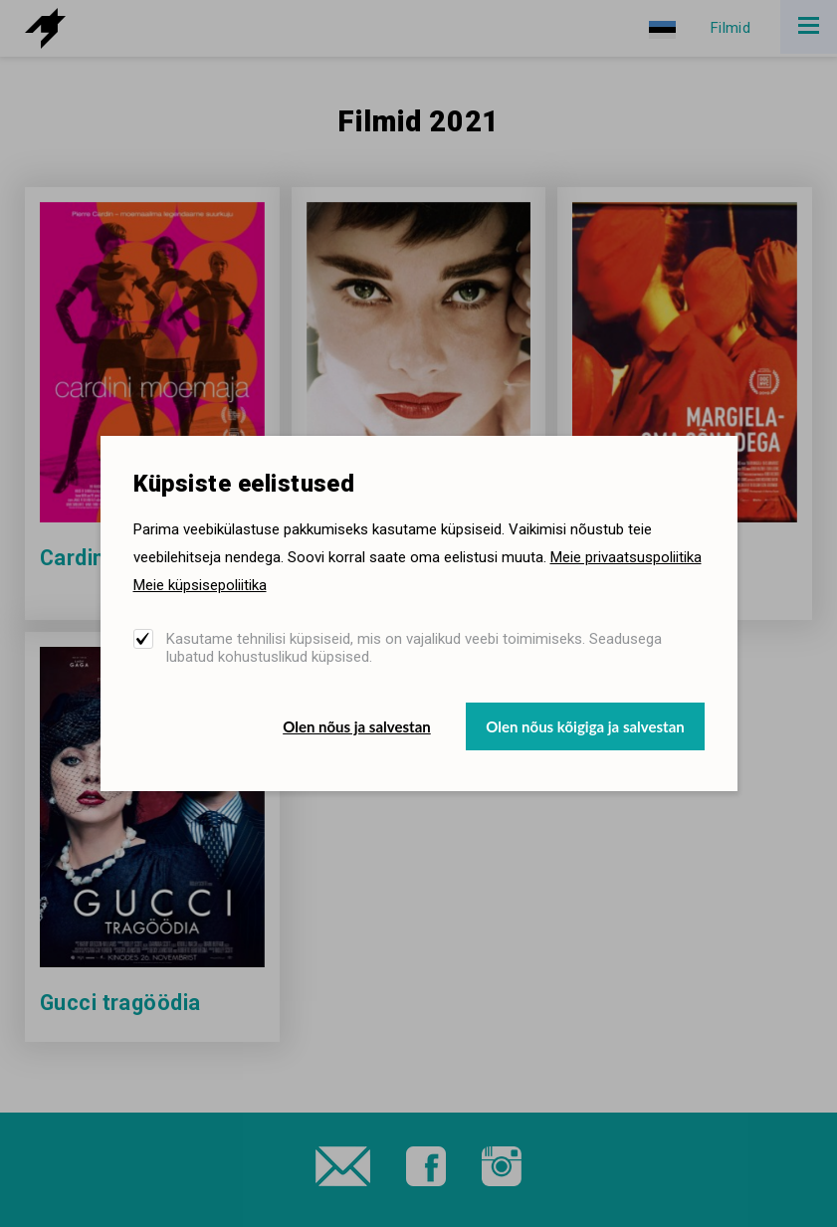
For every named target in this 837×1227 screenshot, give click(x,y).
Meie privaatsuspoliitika (626, 557)
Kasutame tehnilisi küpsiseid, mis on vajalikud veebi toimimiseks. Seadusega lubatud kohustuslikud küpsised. (414, 648)
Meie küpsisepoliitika (200, 585)
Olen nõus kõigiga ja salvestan (585, 726)
